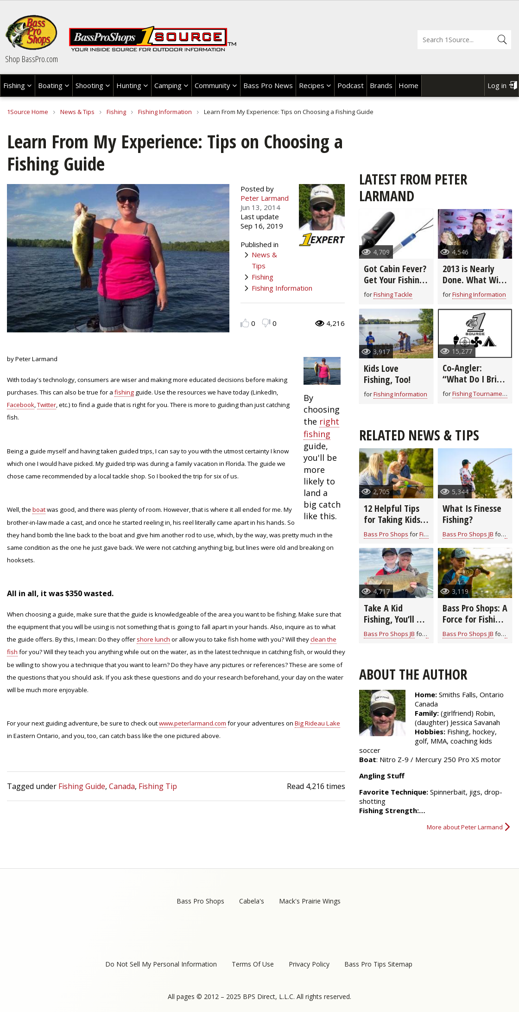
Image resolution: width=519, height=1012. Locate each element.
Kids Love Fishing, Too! (387, 374)
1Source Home (27, 112)
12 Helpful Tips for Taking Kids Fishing (392, 519)
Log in (496, 85)
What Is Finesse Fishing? (472, 514)
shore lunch (153, 639)
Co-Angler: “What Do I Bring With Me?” (474, 379)
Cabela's (251, 901)
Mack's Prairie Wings (310, 901)
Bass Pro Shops (386, 534)
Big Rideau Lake (317, 723)
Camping (168, 85)
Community (212, 85)
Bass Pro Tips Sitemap (378, 964)
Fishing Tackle (392, 294)
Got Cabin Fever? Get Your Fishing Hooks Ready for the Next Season (395, 285)
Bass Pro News (268, 85)
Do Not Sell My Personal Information (161, 964)
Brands (381, 85)
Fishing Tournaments (481, 393)
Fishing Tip (158, 786)
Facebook (20, 405)
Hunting (128, 85)
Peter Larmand (265, 198)
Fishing (14, 85)
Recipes (311, 85)
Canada (122, 786)
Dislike (266, 322)
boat (38, 509)
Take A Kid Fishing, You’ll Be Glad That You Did (395, 625)
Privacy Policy (309, 964)
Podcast (350, 85)
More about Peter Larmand (465, 827)
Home (408, 85)
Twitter (46, 405)
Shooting (89, 85)
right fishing (321, 427)
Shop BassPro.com (31, 59)
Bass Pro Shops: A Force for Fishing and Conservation (475, 625)
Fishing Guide (81, 786)
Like (245, 322)
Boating (50, 85)
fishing (124, 392)
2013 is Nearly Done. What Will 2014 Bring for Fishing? (473, 285)
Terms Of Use (253, 964)
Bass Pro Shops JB (468, 534)
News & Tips (77, 112)
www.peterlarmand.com (192, 723)
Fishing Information (165, 112)
